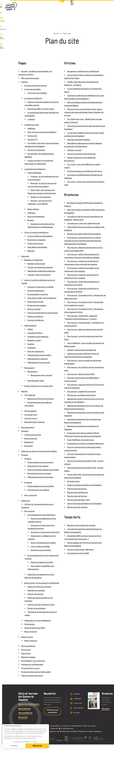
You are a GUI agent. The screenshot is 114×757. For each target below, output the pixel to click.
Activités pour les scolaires (39, 496)
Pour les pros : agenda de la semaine (82, 391)
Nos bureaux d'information (28, 717)
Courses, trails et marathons (39, 275)
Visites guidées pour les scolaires (42, 492)
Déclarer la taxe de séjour (42, 559)
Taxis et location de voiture (32, 688)
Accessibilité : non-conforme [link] (59, 738)
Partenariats (29, 637)
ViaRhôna (31, 128)
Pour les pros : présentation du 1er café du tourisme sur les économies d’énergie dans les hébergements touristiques (84, 241)
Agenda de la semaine (36, 603)
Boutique (76, 725)
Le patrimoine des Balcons (35, 169)
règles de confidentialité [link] (58, 744)
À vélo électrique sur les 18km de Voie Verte (86, 171)
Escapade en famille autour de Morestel (84, 71)
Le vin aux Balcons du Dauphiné (40, 236)
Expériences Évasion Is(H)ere (79, 140)
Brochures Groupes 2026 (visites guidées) (85, 234)
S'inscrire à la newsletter (52, 723)
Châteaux (31, 213)
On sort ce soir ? (31, 421)
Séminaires (77, 711)
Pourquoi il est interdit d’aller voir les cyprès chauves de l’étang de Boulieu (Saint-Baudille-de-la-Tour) (84, 112)
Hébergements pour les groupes (41, 483)
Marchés (31, 251)
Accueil (55, 33)
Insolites (31, 347)
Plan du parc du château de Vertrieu (82, 395)
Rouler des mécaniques (37, 305)
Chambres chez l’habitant (38, 340)
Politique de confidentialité (33, 677)
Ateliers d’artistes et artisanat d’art (39, 389)
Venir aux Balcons (29, 658)
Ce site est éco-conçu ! (31, 681)
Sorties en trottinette (36, 150)
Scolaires (28, 489)
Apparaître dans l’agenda (35, 425)
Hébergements (31, 329)
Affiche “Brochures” (36, 607)
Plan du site (26, 666)
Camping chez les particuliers (40, 358)
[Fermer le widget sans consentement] (12, 726)
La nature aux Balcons (33, 98)
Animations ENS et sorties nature (41, 109)
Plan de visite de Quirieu (77, 492)
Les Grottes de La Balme (37, 93)
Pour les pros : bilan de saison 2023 (82, 374)
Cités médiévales (34, 173)
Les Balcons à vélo (32, 125)
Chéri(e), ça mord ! (75, 150)
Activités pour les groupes (38, 469)
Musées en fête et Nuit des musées (82, 528)
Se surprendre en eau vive (38, 294)
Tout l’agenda (30, 398)
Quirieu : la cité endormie (41, 197)
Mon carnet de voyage (30, 78)
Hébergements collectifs (38, 362)
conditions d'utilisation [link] (78, 744)
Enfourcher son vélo (36, 302)
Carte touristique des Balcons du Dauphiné (85, 507)
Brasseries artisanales (37, 240)
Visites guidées (31, 414)
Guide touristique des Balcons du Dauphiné (85, 488)
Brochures (29, 449)
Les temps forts (31, 418)
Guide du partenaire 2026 (35, 640)
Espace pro (26, 507)
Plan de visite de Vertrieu (78, 499)
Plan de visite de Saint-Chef (79, 503)
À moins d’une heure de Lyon (36, 86)
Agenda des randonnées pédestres (42, 271)
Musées (30, 220)
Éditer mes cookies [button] (89, 738)
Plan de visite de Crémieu (78, 510)
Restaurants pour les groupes (40, 480)
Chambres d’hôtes (35, 336)
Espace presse (27, 649)
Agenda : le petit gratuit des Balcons (82, 350)
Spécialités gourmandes (38, 247)
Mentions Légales (29, 670)
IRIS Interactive (68, 741)
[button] (62, 1)
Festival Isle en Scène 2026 (79, 556)
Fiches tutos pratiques (37, 621)
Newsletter (29, 445)
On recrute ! (26, 662)
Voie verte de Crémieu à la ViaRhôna (42, 132)
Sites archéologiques (36, 216)
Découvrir (106, 721)
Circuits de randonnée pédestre (41, 267)
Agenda (87, 10)
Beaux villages (33, 209)
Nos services (30, 517)
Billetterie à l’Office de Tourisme (41, 402)
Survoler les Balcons (36, 323)
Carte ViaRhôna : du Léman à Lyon (81, 440)
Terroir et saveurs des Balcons (37, 232)
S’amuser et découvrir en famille (41, 287)
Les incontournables (33, 89)
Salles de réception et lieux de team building (40, 454)
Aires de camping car (36, 354)
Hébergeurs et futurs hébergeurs (39, 633)
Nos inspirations (28, 430)
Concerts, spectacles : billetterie (81, 553)
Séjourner (61, 10)
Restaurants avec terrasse (42, 378)
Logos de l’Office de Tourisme (40, 599)
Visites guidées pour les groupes (41, 465)
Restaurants (29, 371)
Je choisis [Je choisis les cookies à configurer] (14, 746)
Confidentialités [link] (76, 738)
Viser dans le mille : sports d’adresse (43, 298)
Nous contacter (31, 442)
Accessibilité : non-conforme (34, 673)
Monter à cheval (34, 309)
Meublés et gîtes (34, 343)
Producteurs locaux (36, 243)
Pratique (75, 10)
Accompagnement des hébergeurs (42, 521)
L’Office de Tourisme (33, 438)
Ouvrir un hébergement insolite (44, 552)
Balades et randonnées (34, 260)
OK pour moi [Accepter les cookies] (37, 746)
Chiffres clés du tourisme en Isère (42, 617)
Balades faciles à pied (36, 264)
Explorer (46, 10)
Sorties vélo (32, 136)
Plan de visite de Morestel (78, 496)
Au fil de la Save (73, 484)
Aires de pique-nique (36, 384)
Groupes (25, 458)
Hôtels (30, 332)
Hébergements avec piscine (39, 366)
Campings (31, 351)
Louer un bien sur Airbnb (41, 556)
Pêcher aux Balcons (36, 320)
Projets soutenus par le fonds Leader (37, 684)
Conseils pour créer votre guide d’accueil (85, 223)
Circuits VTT (33, 139)
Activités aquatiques (36, 291)
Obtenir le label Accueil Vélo (43, 572)
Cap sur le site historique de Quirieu (82, 154)
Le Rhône (31, 119)
